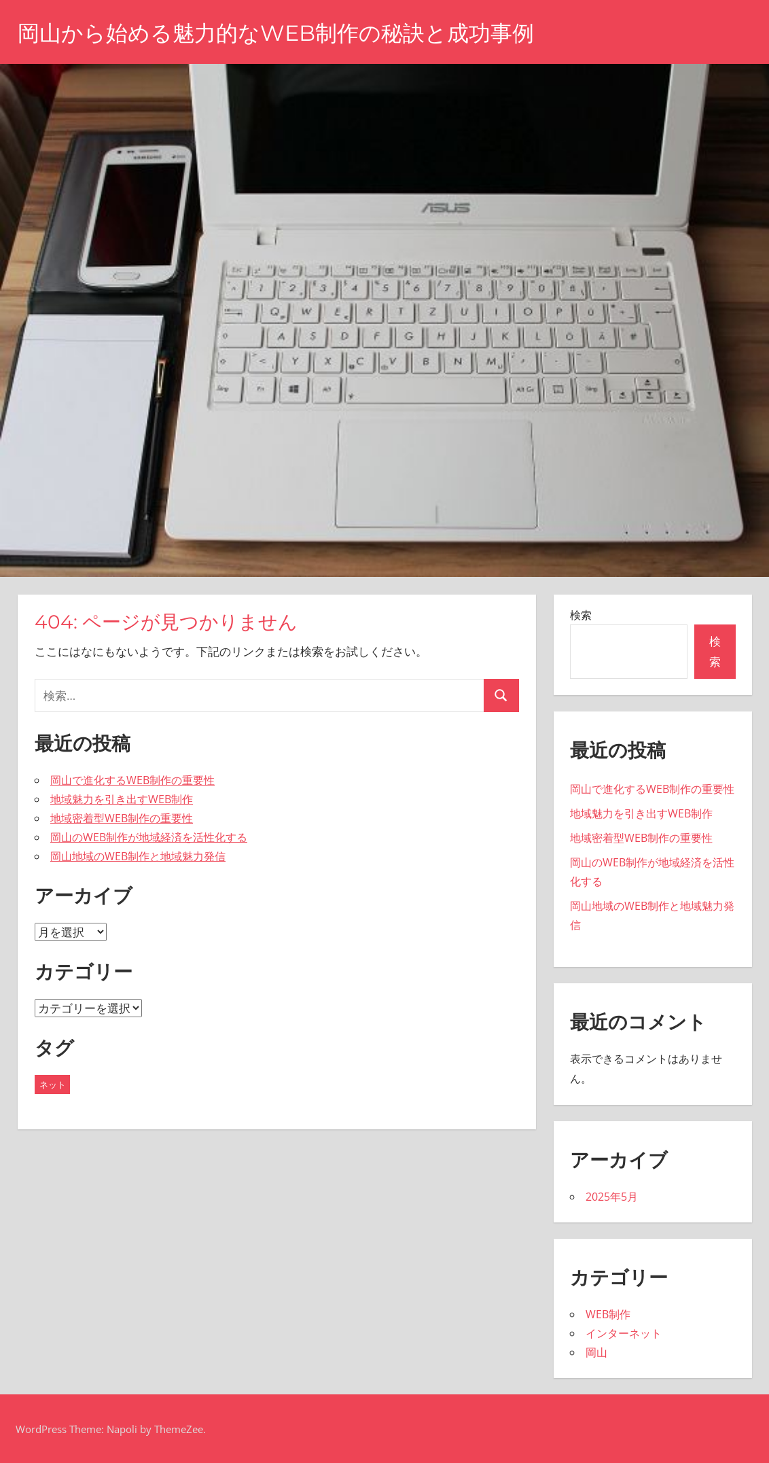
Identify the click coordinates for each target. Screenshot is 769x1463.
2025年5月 (612, 1196)
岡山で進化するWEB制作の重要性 (132, 780)
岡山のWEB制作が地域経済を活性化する (148, 837)
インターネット (624, 1333)
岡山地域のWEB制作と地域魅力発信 (138, 856)
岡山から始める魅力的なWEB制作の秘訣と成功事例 (276, 33)
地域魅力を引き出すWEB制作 (121, 799)
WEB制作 (608, 1314)
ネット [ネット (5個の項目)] (52, 1084)
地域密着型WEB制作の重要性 (121, 818)
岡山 (596, 1352)
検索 (581, 614)
